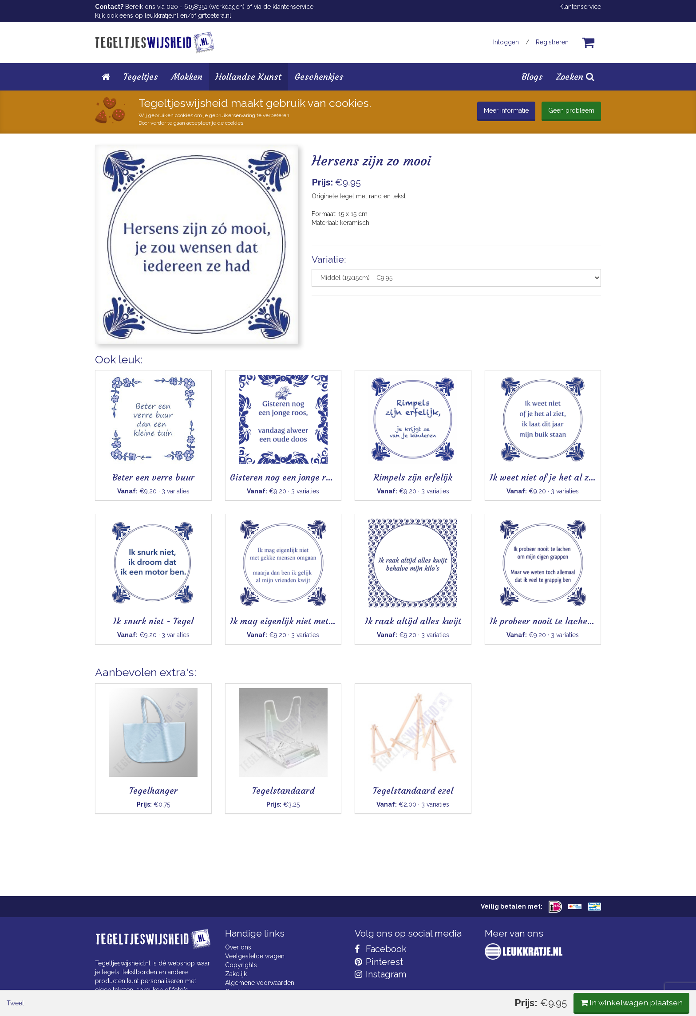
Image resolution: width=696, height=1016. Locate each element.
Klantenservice (580, 6)
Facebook (381, 949)
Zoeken (575, 76)
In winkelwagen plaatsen (534, 367)
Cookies (237, 991)
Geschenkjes (319, 76)
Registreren (552, 42)
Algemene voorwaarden (259, 982)
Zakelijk (236, 973)
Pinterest (379, 962)
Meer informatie (506, 110)
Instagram (380, 974)
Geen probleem (571, 110)
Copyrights (241, 965)
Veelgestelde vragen (255, 956)
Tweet (110, 367)
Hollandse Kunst (248, 76)
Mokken (186, 76)
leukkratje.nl (161, 15)
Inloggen (506, 42)
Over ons (238, 947)
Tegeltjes (140, 76)
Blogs (532, 76)
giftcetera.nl (214, 15)
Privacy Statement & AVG (261, 1000)
